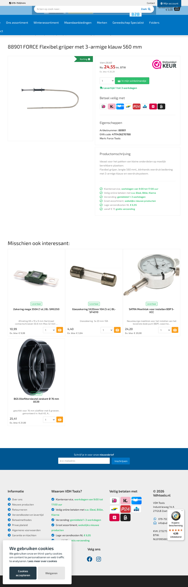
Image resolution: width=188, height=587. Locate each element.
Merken (120, 26)
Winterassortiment (64, 26)
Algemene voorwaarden (24, 530)
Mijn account (169, 3)
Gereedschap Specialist (146, 26)
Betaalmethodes (20, 519)
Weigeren (51, 573)
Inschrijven (121, 461)
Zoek (119, 13)
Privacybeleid (18, 525)
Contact (151, 3)
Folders (172, 26)
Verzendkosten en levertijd (26, 514)
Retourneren (17, 509)
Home (14, 26)
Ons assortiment (35, 26)
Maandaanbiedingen (95, 26)
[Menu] (182, 511)
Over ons (15, 499)
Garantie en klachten (22, 535)
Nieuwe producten (21, 504)
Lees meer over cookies (42, 561)
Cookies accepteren (23, 573)
